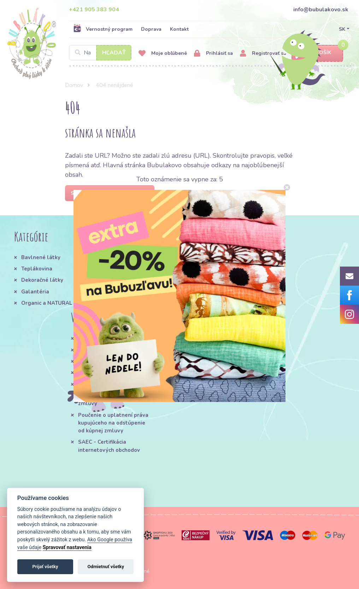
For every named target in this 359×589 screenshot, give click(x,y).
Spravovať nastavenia (67, 547)
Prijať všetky (45, 566)
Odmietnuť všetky (106, 566)
